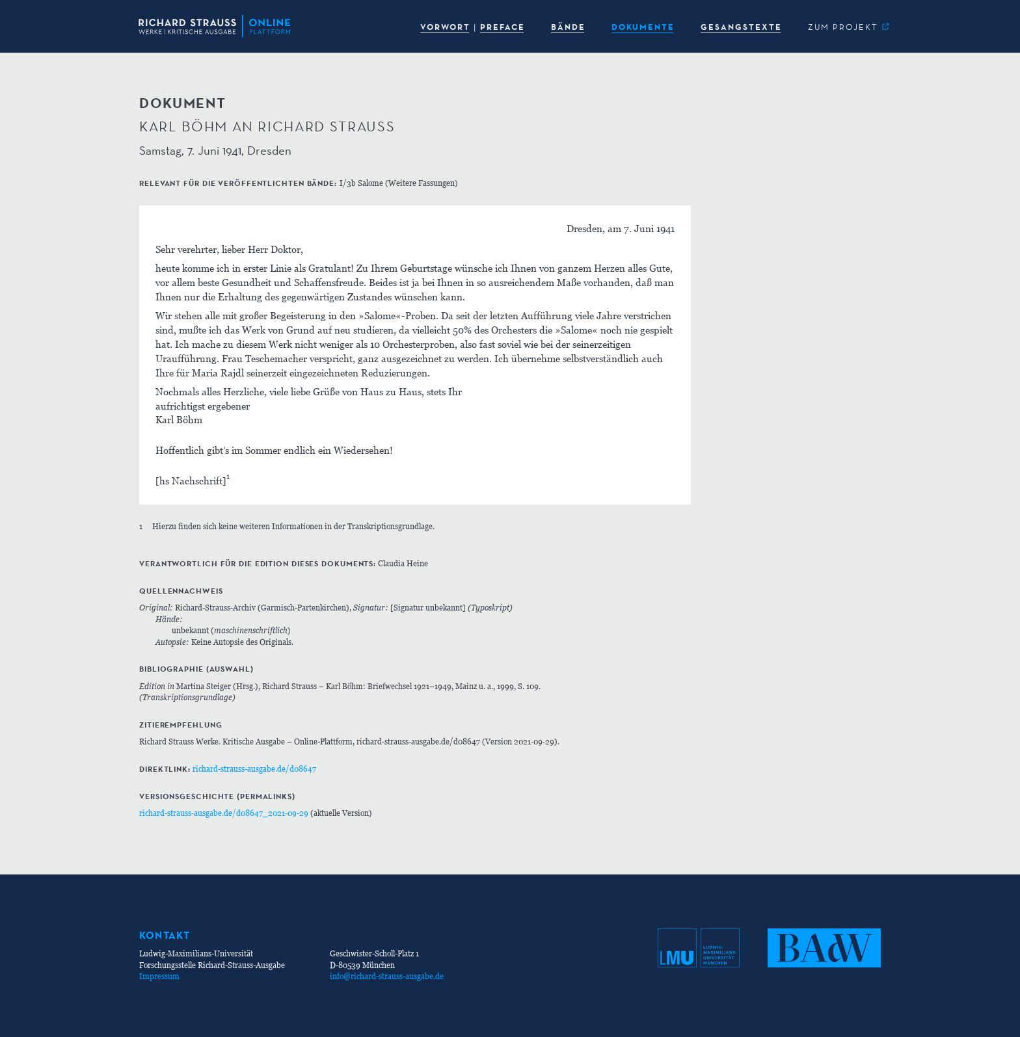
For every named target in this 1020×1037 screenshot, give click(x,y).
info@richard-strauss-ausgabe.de (387, 976)
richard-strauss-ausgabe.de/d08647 (254, 769)
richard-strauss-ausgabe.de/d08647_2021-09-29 (223, 813)
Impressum (159, 976)
